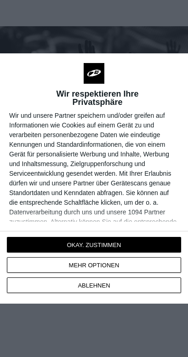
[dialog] (94, 178)
